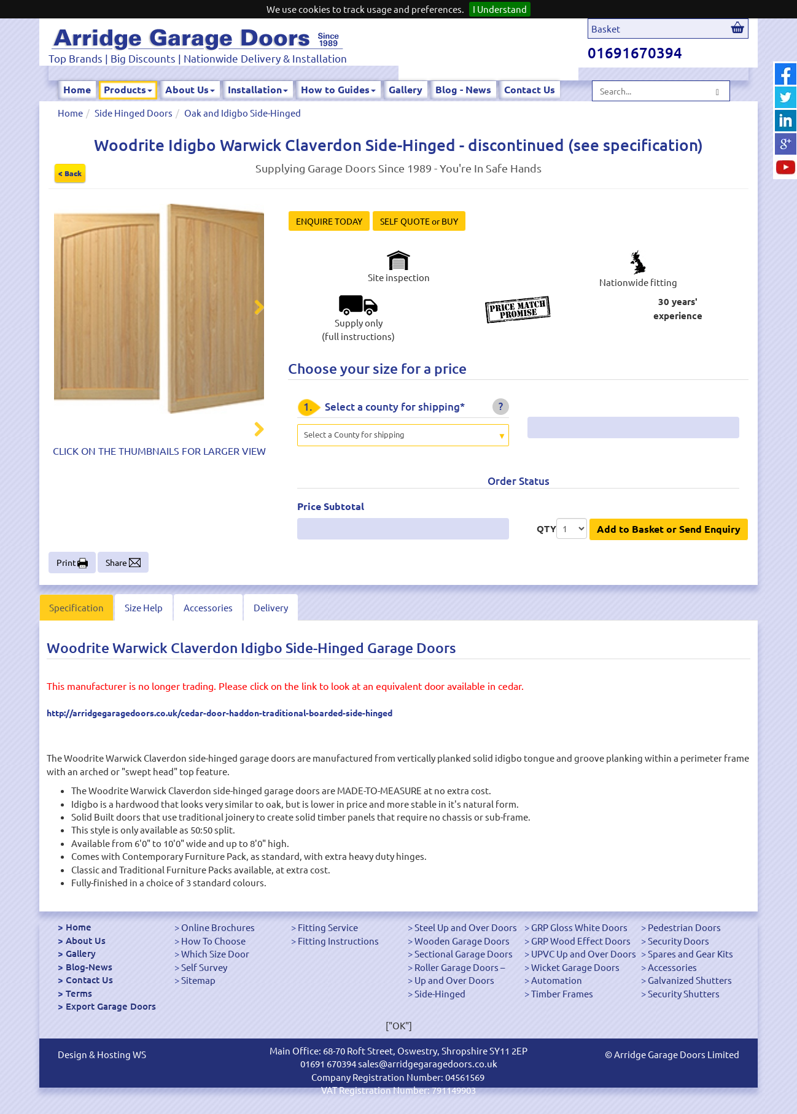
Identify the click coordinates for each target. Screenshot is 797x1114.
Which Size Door (215, 953)
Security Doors (678, 940)
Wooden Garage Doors (462, 940)
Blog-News (89, 967)
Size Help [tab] (144, 607)
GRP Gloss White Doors (579, 927)
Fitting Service (328, 927)
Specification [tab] (76, 607)
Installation (258, 89)
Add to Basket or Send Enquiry (669, 528)
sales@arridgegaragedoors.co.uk (427, 1063)
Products (128, 89)
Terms (79, 993)
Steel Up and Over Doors (465, 927)
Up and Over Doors (454, 980)
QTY (546, 528)
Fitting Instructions (338, 940)
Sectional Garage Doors (463, 953)
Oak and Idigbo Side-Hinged (242, 112)
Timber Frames (562, 993)
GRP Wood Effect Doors (581, 940)
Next (251, 308)
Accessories (672, 967)
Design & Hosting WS (102, 1054)
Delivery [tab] (271, 607)
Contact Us (529, 89)
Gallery (405, 89)
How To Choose (213, 940)
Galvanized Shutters (690, 980)
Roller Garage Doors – (459, 967)
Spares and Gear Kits (690, 953)
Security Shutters (684, 993)
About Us (190, 89)
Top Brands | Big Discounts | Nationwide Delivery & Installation (198, 58)
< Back (70, 173)
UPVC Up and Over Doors (583, 953)
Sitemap (198, 980)
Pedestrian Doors (684, 927)
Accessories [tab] (208, 607)
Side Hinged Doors (134, 112)
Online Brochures (218, 927)
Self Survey (204, 967)
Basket (605, 28)
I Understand (500, 9)
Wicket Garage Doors (575, 967)
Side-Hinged (439, 993)
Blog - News (463, 89)
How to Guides (338, 89)
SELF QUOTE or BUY (419, 220)
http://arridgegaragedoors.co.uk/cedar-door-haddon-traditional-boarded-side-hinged (219, 712)
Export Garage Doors (111, 1006)
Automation (556, 980)
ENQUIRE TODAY (329, 220)
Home (77, 89)
